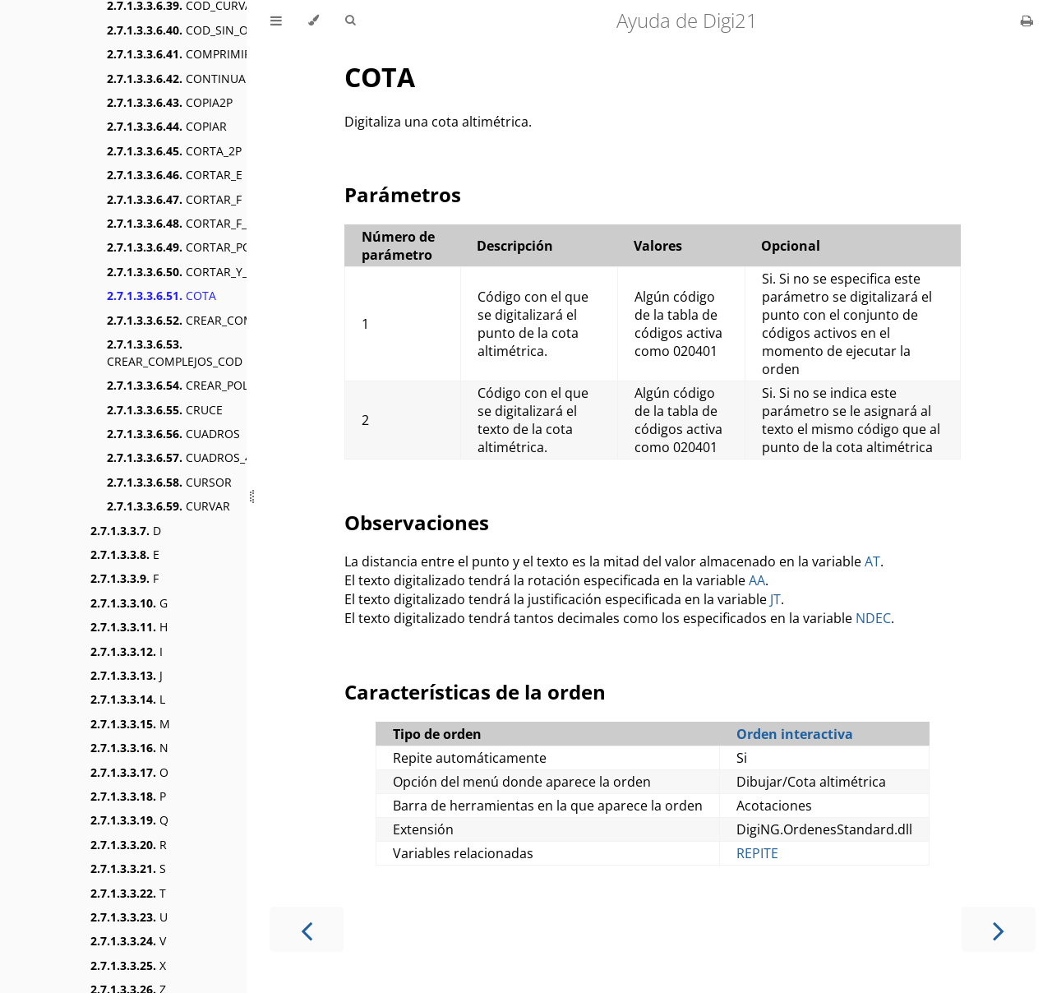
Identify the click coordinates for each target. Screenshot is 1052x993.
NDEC (873, 618)
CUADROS (173, 433)
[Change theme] (313, 20)
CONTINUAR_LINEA (198, 78)
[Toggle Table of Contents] (276, 20)
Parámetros (402, 194)
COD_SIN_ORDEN (193, 30)
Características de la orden (475, 691)
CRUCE (165, 410)
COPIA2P (170, 102)
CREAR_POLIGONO (197, 385)
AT (872, 561)
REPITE (757, 853)
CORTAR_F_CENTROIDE (209, 223)
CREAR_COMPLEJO (196, 320)
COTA (161, 295)
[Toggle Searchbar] (350, 20)
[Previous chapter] (307, 929)
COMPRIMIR (179, 54)
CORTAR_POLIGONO (201, 247)
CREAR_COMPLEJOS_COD (174, 352)
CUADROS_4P (182, 457)
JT (775, 599)
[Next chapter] (999, 929)
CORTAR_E (174, 174)
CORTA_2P (174, 151)
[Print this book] (1027, 21)
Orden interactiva (794, 734)
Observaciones (416, 522)
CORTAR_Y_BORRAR (200, 271)
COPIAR (167, 126)
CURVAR (168, 506)
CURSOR (169, 482)
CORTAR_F (174, 199)
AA (757, 580)
